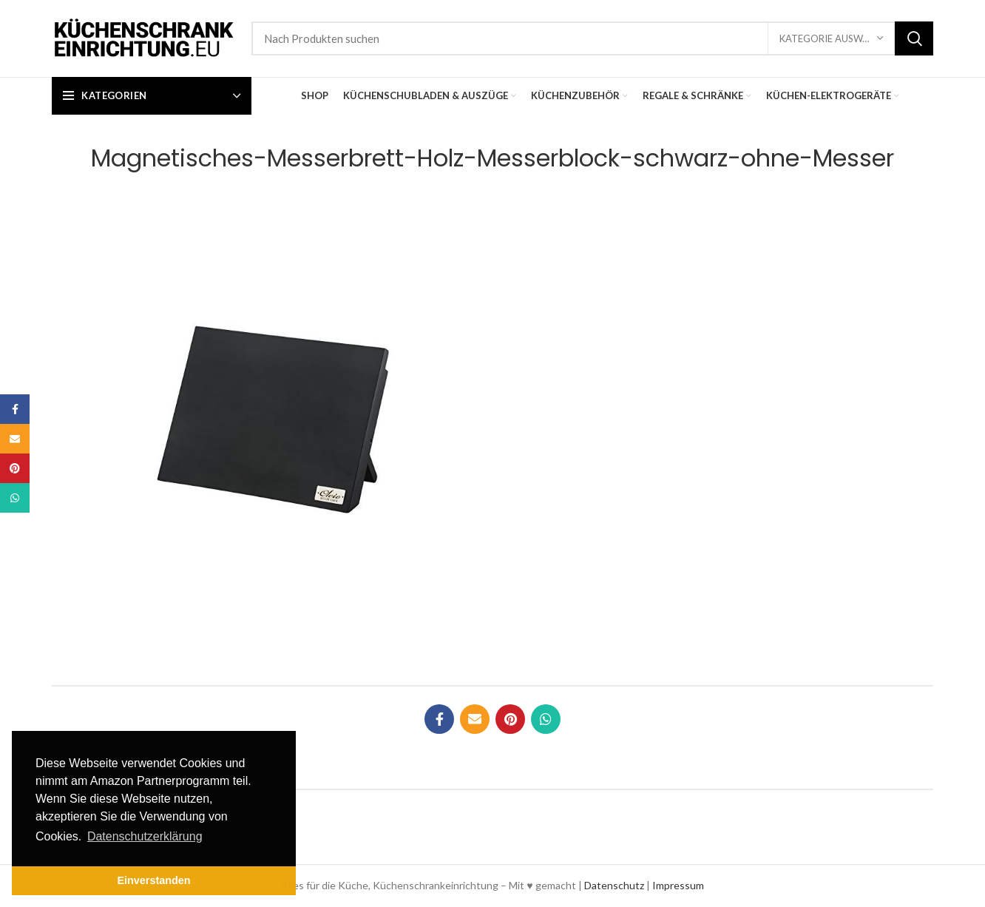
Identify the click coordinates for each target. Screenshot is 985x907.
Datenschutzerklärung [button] (145, 836)
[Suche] (592, 38)
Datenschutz (614, 885)
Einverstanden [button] (153, 880)
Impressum (678, 885)
